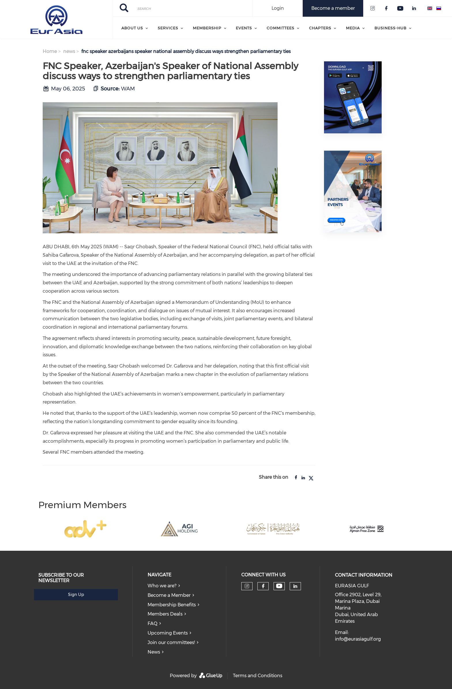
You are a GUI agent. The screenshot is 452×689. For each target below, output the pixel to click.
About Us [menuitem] (132, 28)
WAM (128, 89)
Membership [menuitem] (207, 28)
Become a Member (169, 595)
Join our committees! (171, 642)
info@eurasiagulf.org (358, 639)
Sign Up (76, 594)
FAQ (152, 623)
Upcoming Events (168, 633)
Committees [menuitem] (280, 28)
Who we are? (162, 585)
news (69, 51)
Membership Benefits (172, 604)
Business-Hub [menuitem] (390, 28)
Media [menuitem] (353, 28)
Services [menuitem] (168, 28)
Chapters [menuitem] (320, 28)
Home (50, 51)
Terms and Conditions (257, 675)
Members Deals (165, 614)
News (154, 652)
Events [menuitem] (244, 28)
